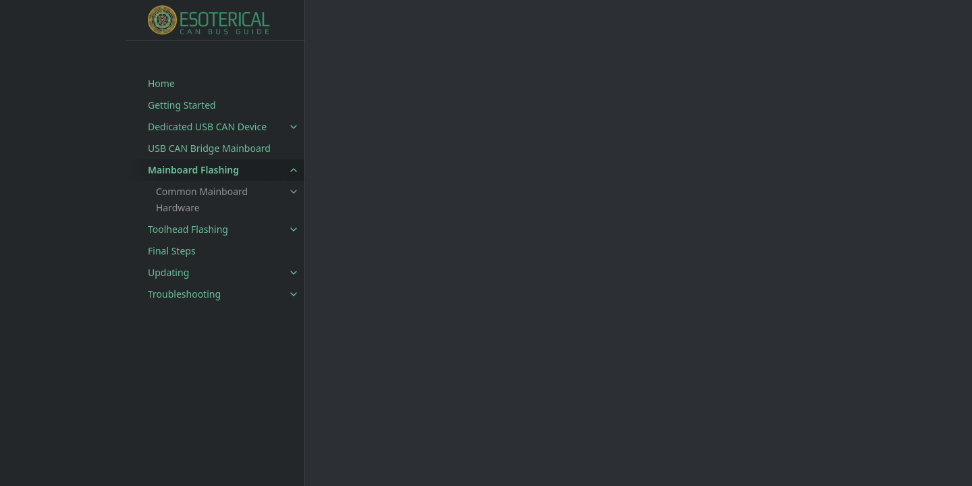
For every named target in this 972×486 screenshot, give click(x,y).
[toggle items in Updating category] (293, 273)
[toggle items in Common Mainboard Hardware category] (293, 191)
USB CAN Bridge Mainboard (209, 148)
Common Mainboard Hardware (202, 199)
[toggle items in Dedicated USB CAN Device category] (293, 127)
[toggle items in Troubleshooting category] (293, 294)
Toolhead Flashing (188, 229)
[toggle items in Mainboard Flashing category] (293, 170)
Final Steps (172, 250)
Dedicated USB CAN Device (207, 126)
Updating (168, 272)
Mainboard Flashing (193, 169)
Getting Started (182, 105)
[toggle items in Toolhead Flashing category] (293, 229)
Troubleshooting (184, 294)
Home (161, 83)
